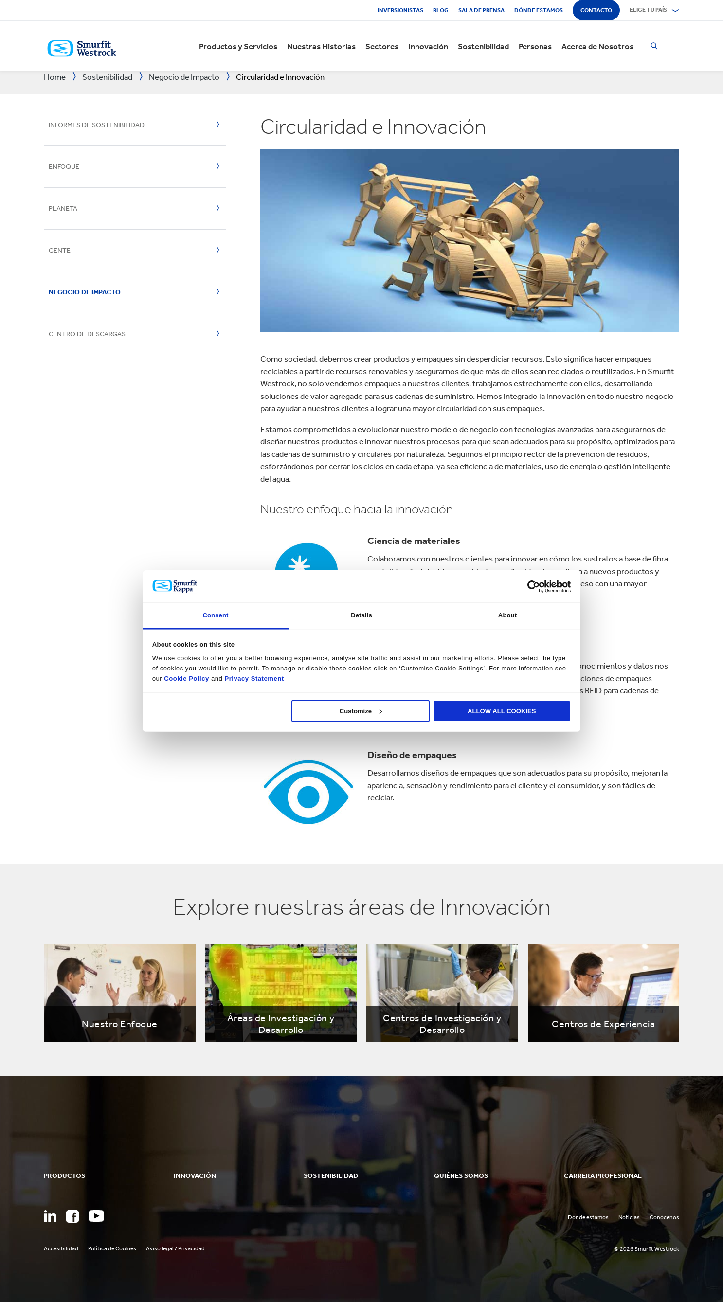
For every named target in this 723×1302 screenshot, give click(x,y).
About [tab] (507, 615)
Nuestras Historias (321, 46)
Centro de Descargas (87, 334)
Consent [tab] (215, 615)
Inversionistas (400, 10)
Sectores (381, 46)
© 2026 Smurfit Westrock (646, 1249)
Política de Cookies (112, 1248)
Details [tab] (361, 615)
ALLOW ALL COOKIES (502, 710)
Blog (441, 10)
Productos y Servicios (238, 46)
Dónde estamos (538, 10)
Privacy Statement (253, 678)
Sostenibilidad (483, 46)
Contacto (596, 10)
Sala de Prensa (481, 10)
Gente (60, 250)
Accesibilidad (61, 1248)
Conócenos (664, 1217)
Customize (361, 710)
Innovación (428, 46)
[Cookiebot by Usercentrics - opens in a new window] (528, 586)
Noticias (629, 1217)
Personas (535, 46)
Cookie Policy (186, 678)
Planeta (63, 208)
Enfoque (64, 167)
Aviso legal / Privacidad (175, 1248)
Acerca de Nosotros (597, 46)
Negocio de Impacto (85, 292)
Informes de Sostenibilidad (97, 125)
